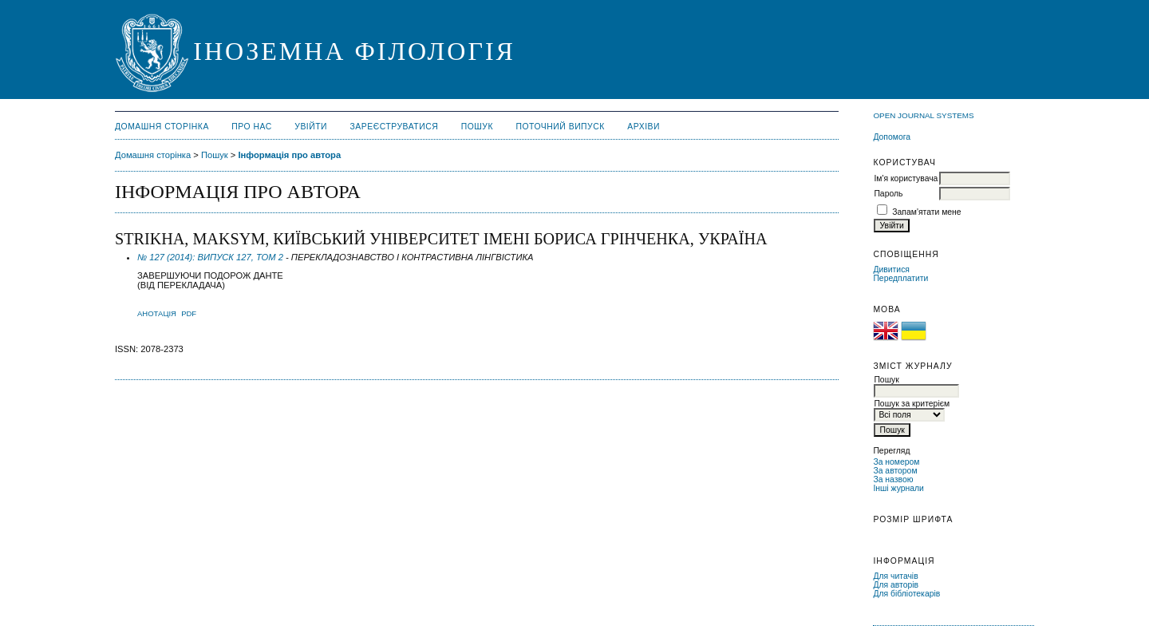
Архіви (643, 126)
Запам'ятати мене (926, 212)
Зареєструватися (394, 126)
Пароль (888, 193)
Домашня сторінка (162, 126)
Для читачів (895, 576)
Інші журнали (898, 488)
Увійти (310, 126)
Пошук (477, 126)
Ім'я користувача (906, 178)
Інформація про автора (289, 155)
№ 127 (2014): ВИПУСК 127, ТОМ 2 (210, 257)
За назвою (893, 479)
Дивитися (891, 269)
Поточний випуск (559, 126)
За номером (896, 462)
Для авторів (895, 584)
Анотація (156, 313)
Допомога (891, 137)
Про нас (251, 126)
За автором (895, 470)
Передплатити (900, 278)
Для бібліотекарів (906, 593)
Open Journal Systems (923, 115)
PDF (188, 313)
